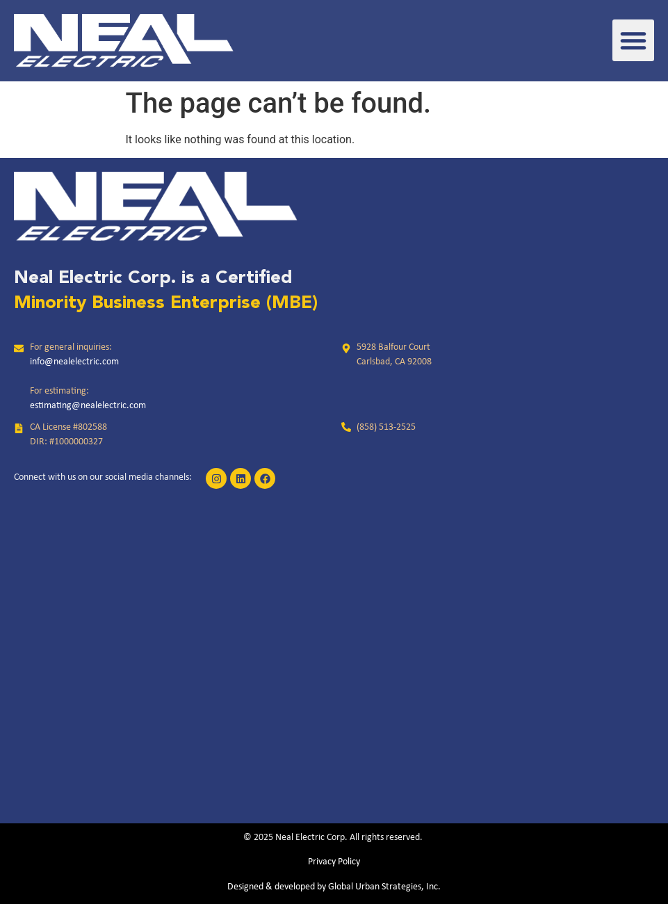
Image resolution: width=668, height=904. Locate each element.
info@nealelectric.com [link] (74, 362)
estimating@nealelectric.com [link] (88, 406)
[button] (633, 40)
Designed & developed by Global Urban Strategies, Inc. (334, 887)
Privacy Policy (334, 862)
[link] (124, 40)
